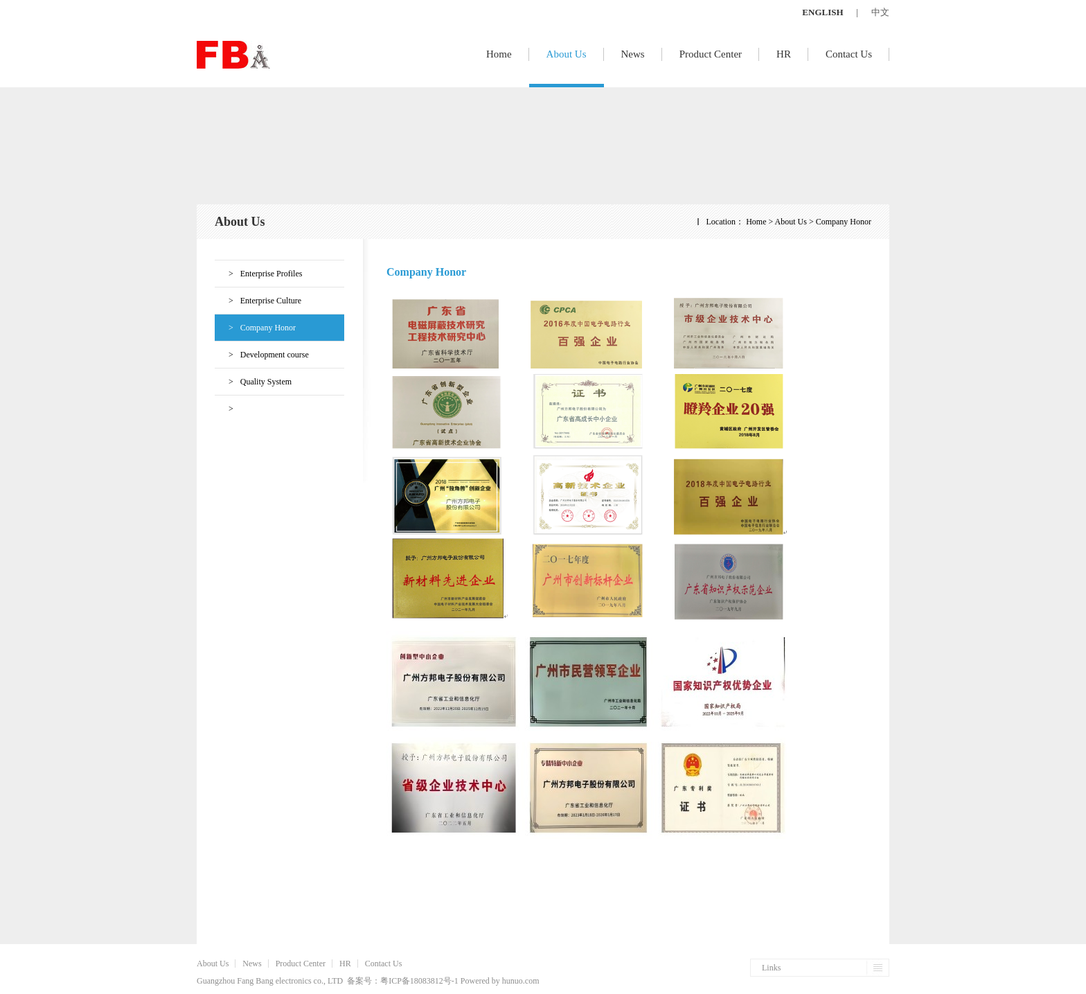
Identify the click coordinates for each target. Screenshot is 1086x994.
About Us (566, 54)
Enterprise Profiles (258, 273)
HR (783, 54)
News (633, 54)
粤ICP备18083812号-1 (419, 981)
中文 (880, 12)
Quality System (253, 382)
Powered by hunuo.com (500, 981)
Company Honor (255, 327)
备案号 (359, 981)
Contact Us (849, 54)
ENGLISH (822, 12)
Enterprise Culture (258, 300)
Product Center (710, 54)
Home (499, 54)
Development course (262, 355)
